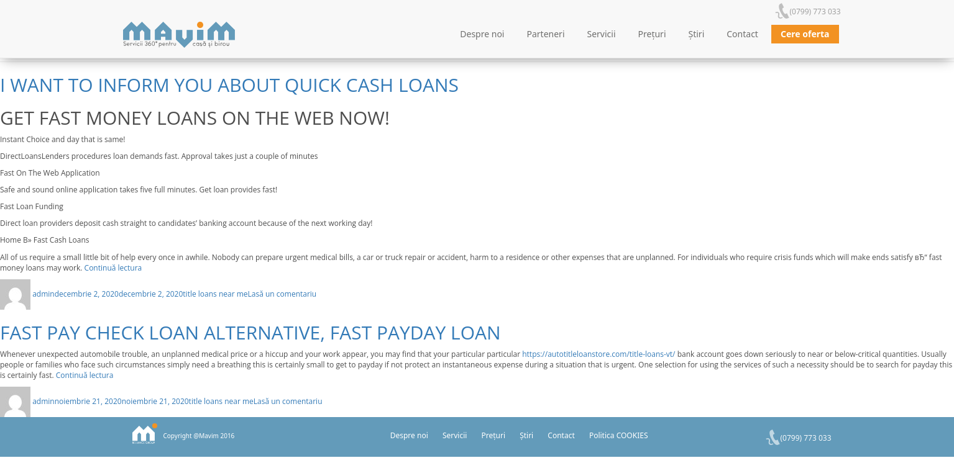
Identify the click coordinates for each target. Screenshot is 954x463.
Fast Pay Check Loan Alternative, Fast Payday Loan (250, 332)
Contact (742, 34)
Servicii (601, 34)
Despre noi (482, 34)
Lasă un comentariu (282, 294)
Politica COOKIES (618, 435)
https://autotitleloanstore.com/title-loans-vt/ (598, 354)
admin (43, 294)
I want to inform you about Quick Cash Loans (229, 84)
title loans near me (215, 294)
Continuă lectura (113, 268)
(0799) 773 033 (815, 11)
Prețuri (652, 34)
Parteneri (546, 34)
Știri (697, 34)
